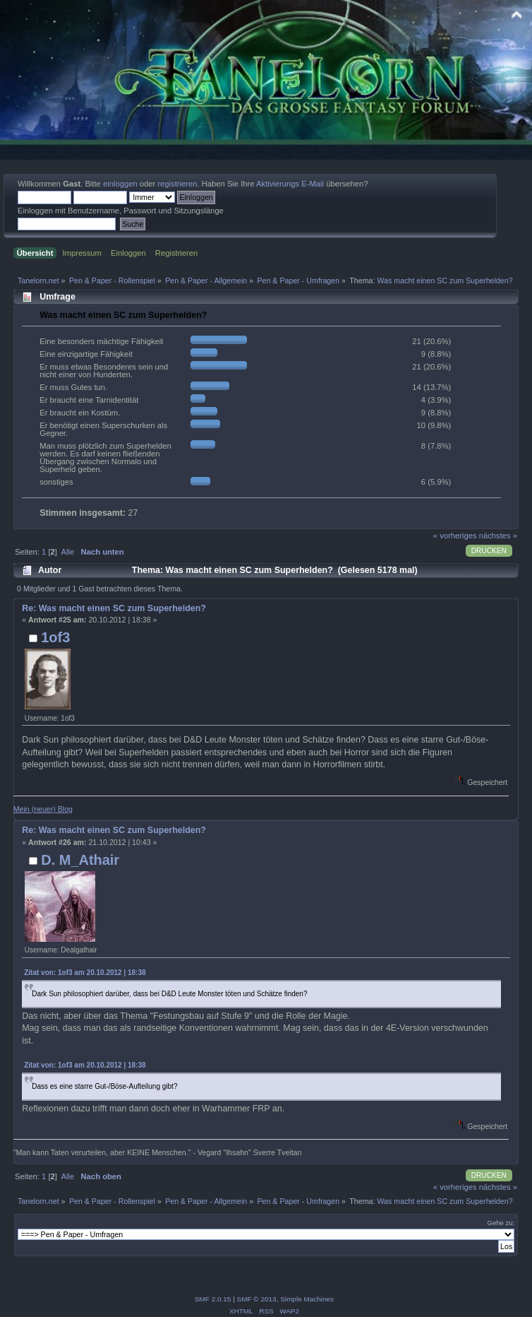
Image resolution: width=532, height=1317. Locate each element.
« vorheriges (455, 535)
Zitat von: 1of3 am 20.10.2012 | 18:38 (84, 972)
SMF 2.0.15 (213, 1299)
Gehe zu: (501, 1223)
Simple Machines (307, 1299)
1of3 (55, 637)
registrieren (177, 183)
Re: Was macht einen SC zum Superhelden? (114, 608)
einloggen (120, 183)
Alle (68, 552)
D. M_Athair (80, 860)
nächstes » (498, 535)
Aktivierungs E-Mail (290, 183)
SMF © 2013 (257, 1299)
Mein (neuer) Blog (43, 809)
